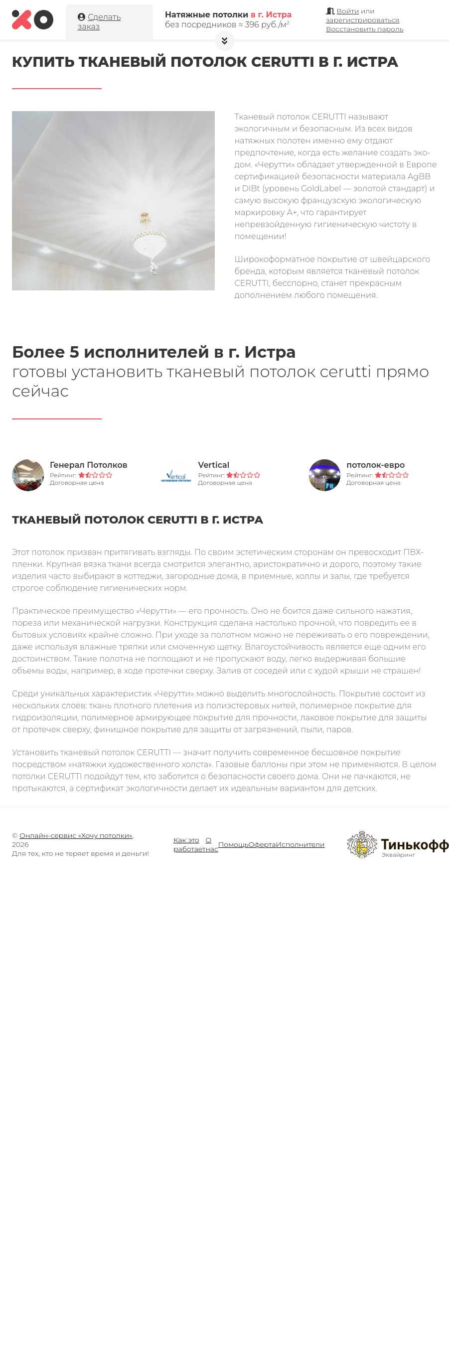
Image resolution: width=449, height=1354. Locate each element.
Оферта (262, 844)
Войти (348, 10)
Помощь (233, 844)
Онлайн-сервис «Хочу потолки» (75, 835)
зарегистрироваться (363, 19)
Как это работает (189, 844)
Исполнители (300, 844)
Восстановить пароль (364, 28)
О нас (211, 844)
